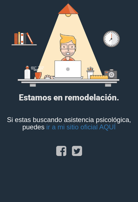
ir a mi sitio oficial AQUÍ (81, 127)
